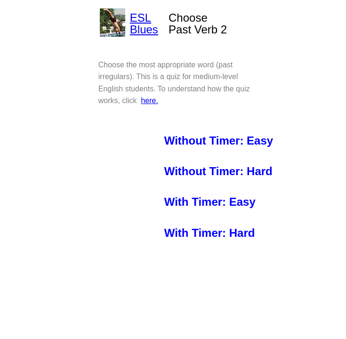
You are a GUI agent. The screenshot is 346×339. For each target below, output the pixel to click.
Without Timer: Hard (218, 171)
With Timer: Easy (210, 202)
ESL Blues (144, 23)
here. (149, 101)
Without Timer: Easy (218, 140)
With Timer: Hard (209, 233)
